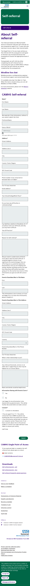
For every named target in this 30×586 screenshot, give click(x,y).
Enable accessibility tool (20, 2)
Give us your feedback (7, 483)
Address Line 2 (6, 148)
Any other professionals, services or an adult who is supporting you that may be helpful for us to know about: (14, 366)
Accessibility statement (8, 548)
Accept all (5, 573)
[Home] (5, 6)
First (3, 280)
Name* (4, 99)
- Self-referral (6, 28)
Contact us (3, 480)
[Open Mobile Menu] (27, 6)
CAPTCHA (5, 429)
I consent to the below (12, 410)
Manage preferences (8, 582)
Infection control (6, 507)
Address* (5, 138)
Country (4, 339)
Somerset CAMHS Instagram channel (12, 522)
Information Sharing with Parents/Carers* (15, 390)
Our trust (3, 493)
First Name (5, 102)
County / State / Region (9, 163)
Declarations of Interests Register (11, 496)
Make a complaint (6, 486)
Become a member (6, 502)
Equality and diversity (7, 499)
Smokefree (4, 510)
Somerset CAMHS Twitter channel (11, 525)
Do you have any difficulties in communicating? (11, 204)
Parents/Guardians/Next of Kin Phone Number (13, 347)
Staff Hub (4, 513)
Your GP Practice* (7, 230)
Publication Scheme (7, 555)
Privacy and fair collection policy (10, 546)
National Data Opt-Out (8, 550)
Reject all (5, 578)
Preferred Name (7, 120)
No (6, 398)
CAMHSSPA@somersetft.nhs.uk (13, 456)
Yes (6, 393)
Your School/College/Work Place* (12, 196)
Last (3, 287)
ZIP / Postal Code (7, 170)
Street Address (6, 141)
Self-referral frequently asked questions (14, 473)
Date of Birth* (6, 127)
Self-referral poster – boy (9, 470)
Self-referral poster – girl (9, 467)
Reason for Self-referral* (9, 237)
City (3, 156)
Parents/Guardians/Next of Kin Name (13, 277)
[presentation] (14, 434)
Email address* (6, 188)
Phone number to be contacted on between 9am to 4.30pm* (12, 178)
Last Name (5, 109)
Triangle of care (6, 504)
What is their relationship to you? (12, 357)
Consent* (5, 407)
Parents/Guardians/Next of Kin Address (14, 300)
